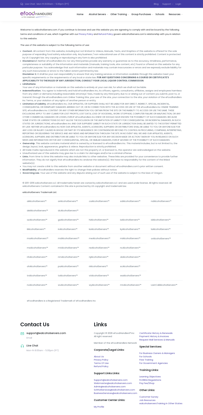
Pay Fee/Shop (146, 383)
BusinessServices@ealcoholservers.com (115, 393)
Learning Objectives (150, 376)
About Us (99, 356)
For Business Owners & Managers (157, 353)
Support (166, 3)
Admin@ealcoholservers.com (110, 386)
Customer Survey (148, 396)
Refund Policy (105, 34)
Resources (174, 14)
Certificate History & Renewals (156, 333)
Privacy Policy (86, 34)
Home (80, 14)
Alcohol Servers (97, 14)
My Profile (99, 406)
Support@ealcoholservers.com (111, 379)
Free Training (146, 359)
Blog (156, 3)
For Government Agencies (153, 363)
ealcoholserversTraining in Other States (160, 403)
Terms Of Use (101, 363)
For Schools (145, 356)
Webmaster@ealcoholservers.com (113, 383)
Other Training (118, 14)
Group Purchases (141, 14)
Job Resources (147, 400)
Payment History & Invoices (154, 336)
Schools (159, 14)
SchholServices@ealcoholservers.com (114, 389)
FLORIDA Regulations (150, 379)
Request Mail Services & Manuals (157, 339)
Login (178, 3)
